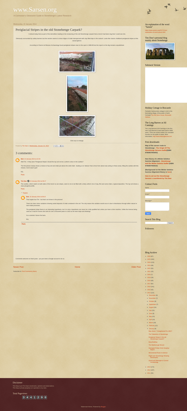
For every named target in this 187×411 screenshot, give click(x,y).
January (151, 328)
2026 (149, 256)
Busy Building (153, 342)
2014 (149, 293)
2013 (149, 367)
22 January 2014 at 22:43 (32, 159)
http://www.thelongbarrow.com (162, 136)
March (151, 322)
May (150, 316)
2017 (149, 283)
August (151, 307)
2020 (149, 274)
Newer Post (18, 267)
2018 (149, 280)
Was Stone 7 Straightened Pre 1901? (160, 331)
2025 (149, 259)
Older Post (136, 267)
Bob (22, 159)
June (151, 313)
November (152, 298)
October (151, 301)
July (150, 310)
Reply (23, 174)
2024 (149, 262)
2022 (149, 268)
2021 (149, 271)
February (152, 325)
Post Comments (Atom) (29, 271)
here (169, 172)
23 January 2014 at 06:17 (38, 181)
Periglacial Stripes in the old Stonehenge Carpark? (157, 338)
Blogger (103, 406)
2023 (149, 265)
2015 (149, 289)
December (152, 295)
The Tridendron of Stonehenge (158, 334)
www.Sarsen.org (35, 9)
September (152, 304)
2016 (149, 286)
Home (77, 267)
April (150, 319)
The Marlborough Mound (156, 345)
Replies (25, 193)
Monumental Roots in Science (158, 353)
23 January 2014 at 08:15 (38, 196)
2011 (149, 373)
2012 (149, 370)
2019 (149, 277)
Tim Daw (24, 181)
